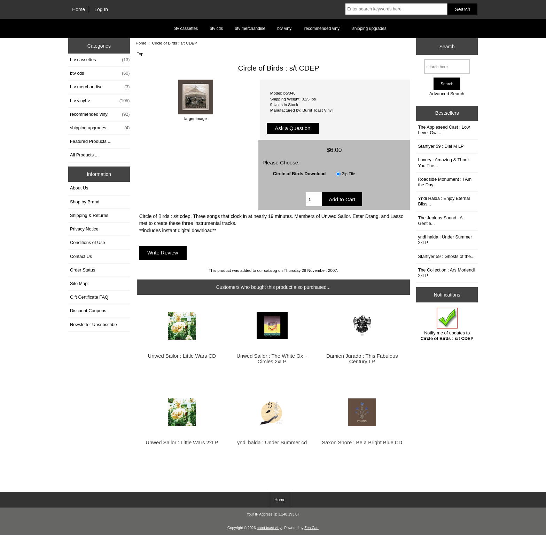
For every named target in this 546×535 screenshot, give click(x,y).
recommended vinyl (322, 28)
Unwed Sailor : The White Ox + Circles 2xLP (271, 358)
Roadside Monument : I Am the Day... (444, 182)
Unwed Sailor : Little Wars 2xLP (182, 442)
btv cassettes (185, 28)
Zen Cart (311, 528)
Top (140, 53)
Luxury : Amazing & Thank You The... (444, 162)
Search (447, 46)
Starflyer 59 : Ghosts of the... (446, 256)
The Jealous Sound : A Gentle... (440, 220)
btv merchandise (250, 28)
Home (78, 9)
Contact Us (81, 256)
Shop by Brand (84, 201)
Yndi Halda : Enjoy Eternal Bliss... (444, 201)
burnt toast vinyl (269, 528)
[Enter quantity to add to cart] (314, 199)
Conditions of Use (87, 242)
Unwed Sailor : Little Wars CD (182, 356)
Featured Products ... (90, 141)
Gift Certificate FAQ (89, 297)
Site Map (78, 283)
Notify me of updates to (447, 324)
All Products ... (84, 154)
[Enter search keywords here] (395, 9)
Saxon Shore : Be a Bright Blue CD (362, 442)
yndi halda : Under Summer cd (272, 442)
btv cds (216, 28)
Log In (101, 9)
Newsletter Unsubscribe (93, 324)
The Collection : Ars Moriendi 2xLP (446, 272)
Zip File (348, 173)
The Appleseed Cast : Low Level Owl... (444, 129)
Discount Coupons (88, 310)
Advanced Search (447, 93)
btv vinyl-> (100, 101)
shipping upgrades (369, 28)
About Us (79, 188)
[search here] (447, 66)
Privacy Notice (84, 229)
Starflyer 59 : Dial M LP (440, 146)
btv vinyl (284, 28)
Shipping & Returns (89, 215)
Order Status (82, 270)
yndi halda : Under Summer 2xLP (445, 239)
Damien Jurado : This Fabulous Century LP (362, 358)
